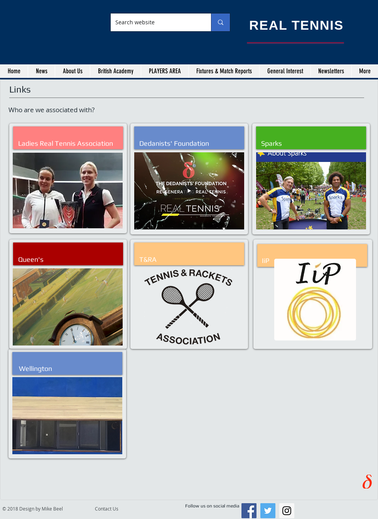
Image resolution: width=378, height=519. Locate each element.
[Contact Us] (113, 508)
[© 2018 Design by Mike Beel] (47, 508)
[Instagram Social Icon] (286, 510)
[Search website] (155, 22)
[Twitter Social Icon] (267, 510)
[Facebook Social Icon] (248, 510)
